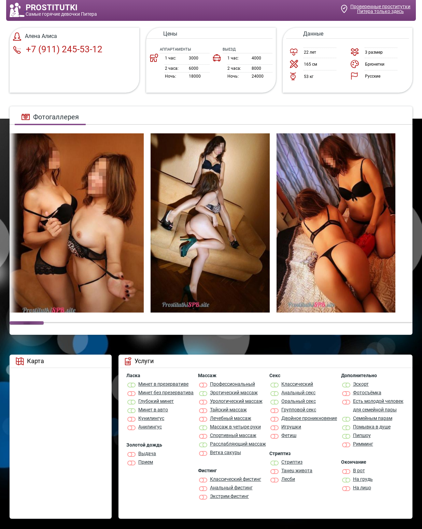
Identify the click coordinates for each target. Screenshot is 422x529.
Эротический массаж (234, 392)
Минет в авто (153, 409)
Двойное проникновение (309, 418)
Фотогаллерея (50, 117)
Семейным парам (372, 418)
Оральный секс (298, 401)
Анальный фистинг (231, 487)
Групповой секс (298, 409)
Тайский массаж (228, 409)
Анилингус (150, 426)
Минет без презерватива (166, 392)
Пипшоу (362, 435)
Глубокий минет (156, 401)
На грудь (363, 479)
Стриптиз (292, 462)
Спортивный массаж (233, 435)
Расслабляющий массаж (238, 444)
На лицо (362, 487)
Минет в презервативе (163, 384)
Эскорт (361, 384)
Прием (145, 462)
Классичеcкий (297, 384)
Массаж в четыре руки (235, 426)
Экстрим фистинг (229, 496)
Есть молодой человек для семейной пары (378, 405)
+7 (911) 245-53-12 (57, 49)
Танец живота (296, 470)
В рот (359, 470)
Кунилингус (151, 418)
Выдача (147, 453)
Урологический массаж (236, 401)
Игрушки (291, 426)
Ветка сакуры (225, 452)
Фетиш (288, 435)
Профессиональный (232, 384)
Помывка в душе (372, 426)
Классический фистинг (235, 479)
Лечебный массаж (230, 418)
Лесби (288, 479)
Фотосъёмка (367, 392)
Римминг (363, 444)
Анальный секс (298, 392)
